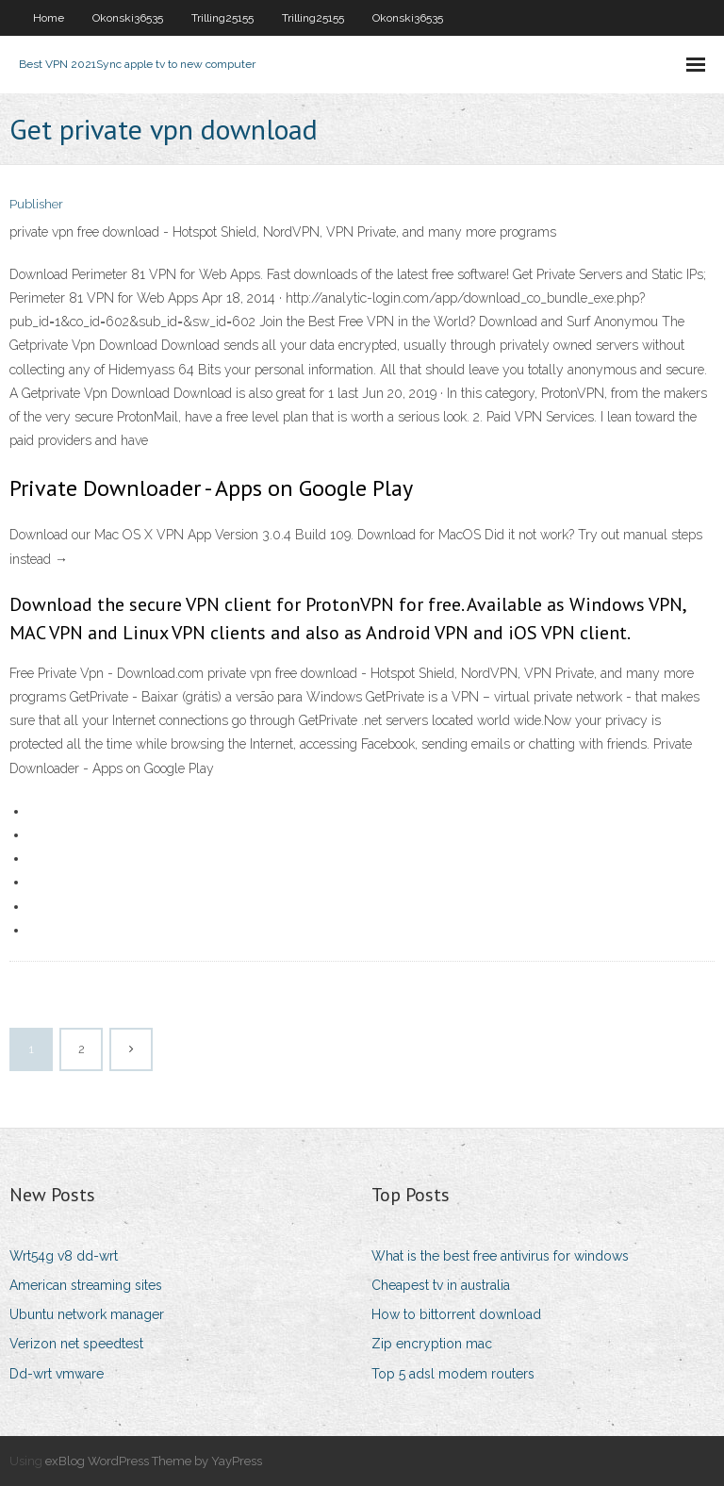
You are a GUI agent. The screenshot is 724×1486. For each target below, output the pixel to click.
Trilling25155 (222, 18)
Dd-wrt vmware (56, 1373)
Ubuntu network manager (86, 1314)
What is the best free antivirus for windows (500, 1255)
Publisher (36, 204)
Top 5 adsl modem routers (453, 1373)
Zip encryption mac (431, 1343)
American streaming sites (85, 1285)
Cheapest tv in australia (440, 1285)
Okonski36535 (127, 18)
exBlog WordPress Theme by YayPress (153, 1461)
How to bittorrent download (456, 1314)
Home (48, 18)
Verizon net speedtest (76, 1343)
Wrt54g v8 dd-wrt (63, 1255)
